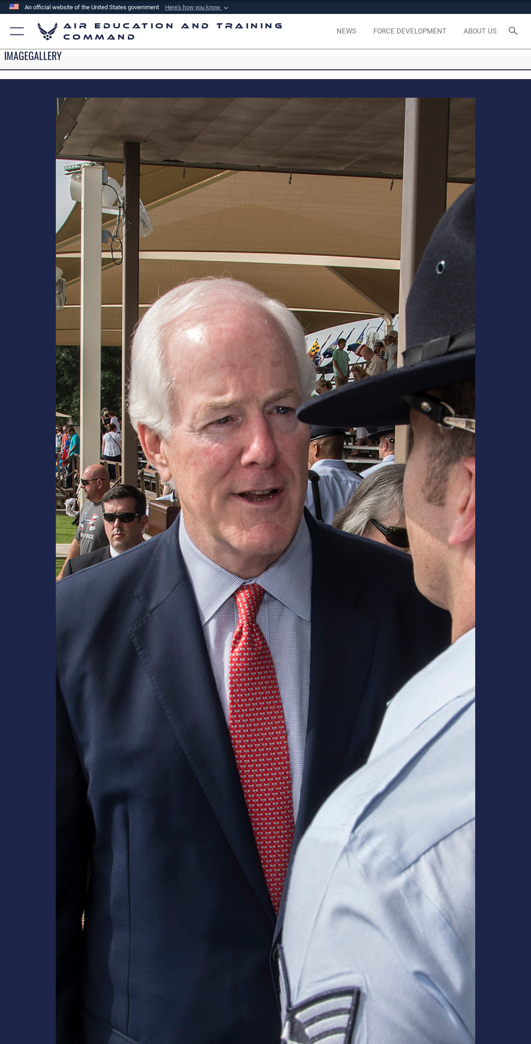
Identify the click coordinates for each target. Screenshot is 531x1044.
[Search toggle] (515, 31)
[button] (197, 7)
